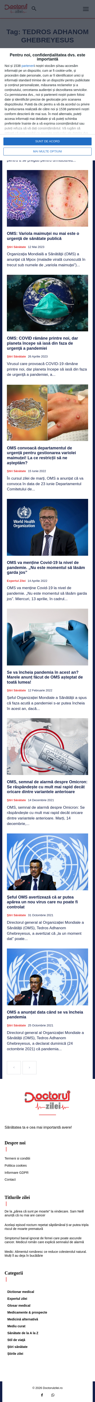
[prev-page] (14, 1067)
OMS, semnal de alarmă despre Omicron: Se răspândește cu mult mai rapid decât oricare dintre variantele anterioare (47, 787)
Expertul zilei (16, 581)
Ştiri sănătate (16, 247)
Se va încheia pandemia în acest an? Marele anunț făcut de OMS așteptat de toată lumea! (45, 677)
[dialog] (47, 104)
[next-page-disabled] (29, 1067)
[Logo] (47, 1100)
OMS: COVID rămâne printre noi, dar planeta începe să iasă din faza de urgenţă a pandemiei (42, 343)
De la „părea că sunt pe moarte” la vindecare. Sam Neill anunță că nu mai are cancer (44, 1213)
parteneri (28, 65)
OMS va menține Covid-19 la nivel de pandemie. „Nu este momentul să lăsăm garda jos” (46, 567)
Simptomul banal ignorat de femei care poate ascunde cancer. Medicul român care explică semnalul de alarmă (44, 1240)
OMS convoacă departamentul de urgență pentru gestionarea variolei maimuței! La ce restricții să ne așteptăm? (41, 455)
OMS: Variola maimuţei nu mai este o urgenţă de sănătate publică (43, 236)
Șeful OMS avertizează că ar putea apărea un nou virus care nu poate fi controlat (42, 902)
